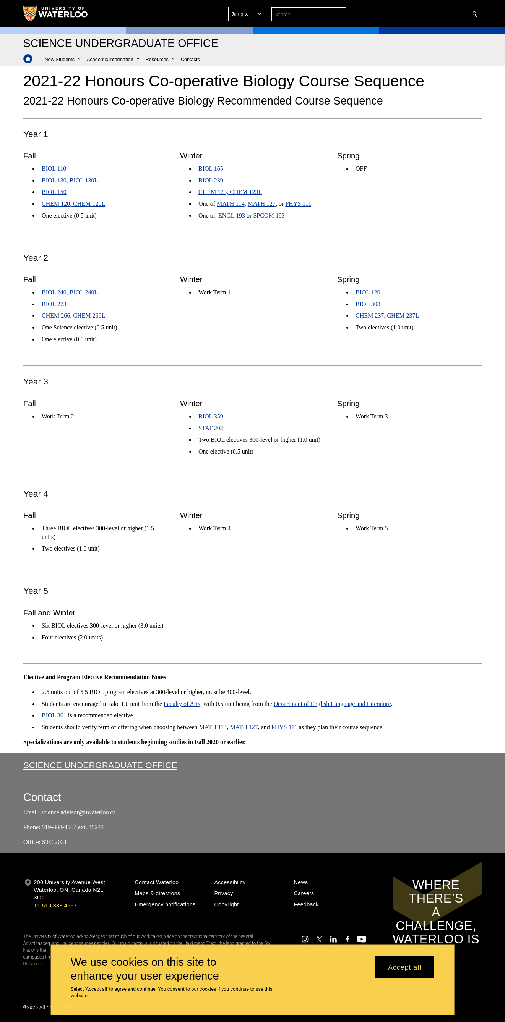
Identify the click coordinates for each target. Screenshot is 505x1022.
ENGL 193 (231, 215)
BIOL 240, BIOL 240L (70, 292)
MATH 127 (262, 203)
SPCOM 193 (269, 215)
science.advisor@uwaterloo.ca (78, 812)
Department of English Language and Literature (332, 704)
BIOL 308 (368, 304)
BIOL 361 (54, 715)
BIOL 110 (54, 168)
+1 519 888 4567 (55, 906)
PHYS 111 (299, 203)
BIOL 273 (54, 304)
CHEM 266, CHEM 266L (73, 316)
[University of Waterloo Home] (55, 13)
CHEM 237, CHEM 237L (387, 316)
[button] (419, 14)
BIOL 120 (368, 292)
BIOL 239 (210, 180)
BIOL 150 (54, 192)
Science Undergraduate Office (100, 765)
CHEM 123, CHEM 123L (230, 192)
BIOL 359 (210, 416)
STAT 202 (210, 428)
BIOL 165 (210, 168)
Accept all (404, 967)
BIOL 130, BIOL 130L (70, 180)
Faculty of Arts (182, 704)
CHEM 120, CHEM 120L (73, 203)
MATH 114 (231, 203)
